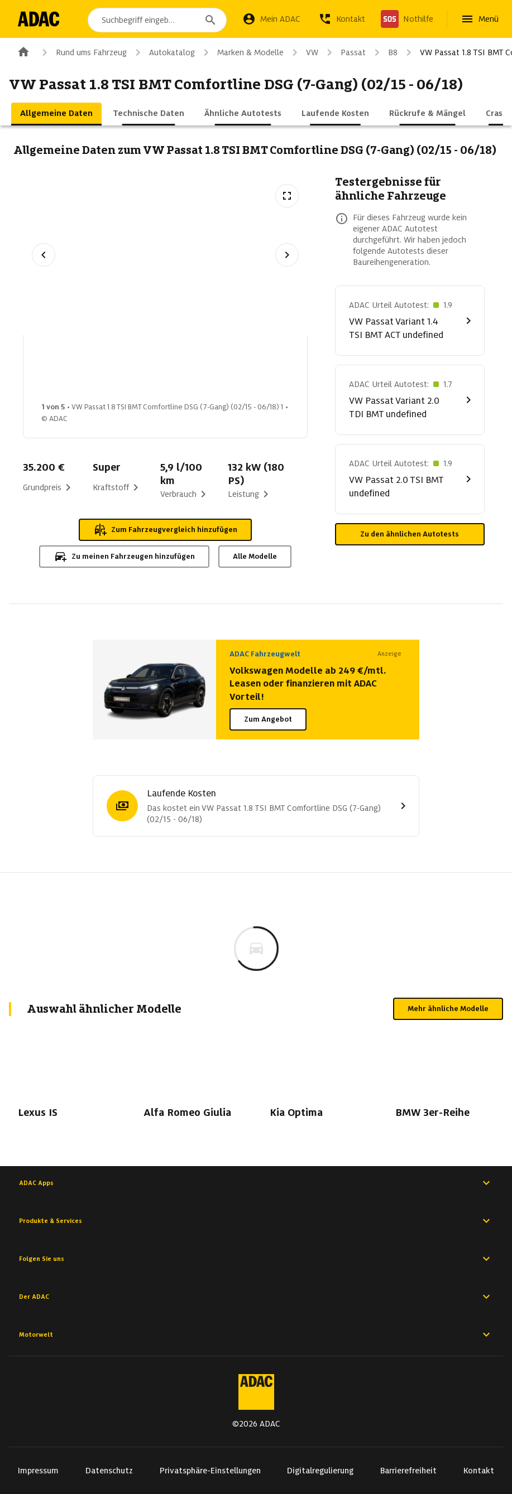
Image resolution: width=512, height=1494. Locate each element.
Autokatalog (163, 52)
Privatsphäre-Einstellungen (210, 1471)
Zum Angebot (268, 719)
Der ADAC (256, 1296)
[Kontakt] (341, 19)
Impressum (38, 1471)
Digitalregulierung (320, 1471)
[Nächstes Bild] (287, 255)
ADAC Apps (256, 1183)
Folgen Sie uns (256, 1258)
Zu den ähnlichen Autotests (409, 534)
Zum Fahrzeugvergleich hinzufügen (165, 529)
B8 (384, 52)
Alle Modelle (255, 556)
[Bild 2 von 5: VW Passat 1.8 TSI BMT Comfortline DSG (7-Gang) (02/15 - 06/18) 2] (160, 372)
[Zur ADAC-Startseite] (40, 19)
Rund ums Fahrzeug (82, 52)
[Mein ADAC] (271, 19)
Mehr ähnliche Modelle (448, 1008)
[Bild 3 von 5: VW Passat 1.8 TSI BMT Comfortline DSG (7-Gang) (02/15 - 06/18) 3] (248, 372)
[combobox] (159, 20)
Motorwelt (256, 1334)
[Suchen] (210, 20)
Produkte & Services (256, 1220)
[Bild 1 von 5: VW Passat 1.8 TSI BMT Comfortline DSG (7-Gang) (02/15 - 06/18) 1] (72, 372)
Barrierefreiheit (408, 1471)
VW (303, 52)
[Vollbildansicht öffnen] (287, 195)
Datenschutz (109, 1471)
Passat (344, 52)
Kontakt (478, 1471)
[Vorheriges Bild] (43, 255)
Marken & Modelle (241, 52)
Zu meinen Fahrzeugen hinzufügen (124, 556)
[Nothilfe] (407, 19)
